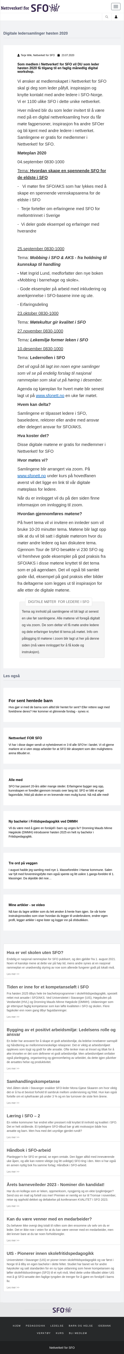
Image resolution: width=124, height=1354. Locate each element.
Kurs (60, 1333)
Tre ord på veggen (23, 863)
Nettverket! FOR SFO (25, 738)
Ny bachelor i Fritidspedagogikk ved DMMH (43, 821)
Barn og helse (81, 1325)
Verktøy (44, 1333)
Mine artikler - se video (27, 905)
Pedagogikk (35, 1325)
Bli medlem (78, 1333)
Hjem (17, 1325)
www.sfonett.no (50, 395)
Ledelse (57, 1325)
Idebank (104, 1325)
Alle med (16, 780)
